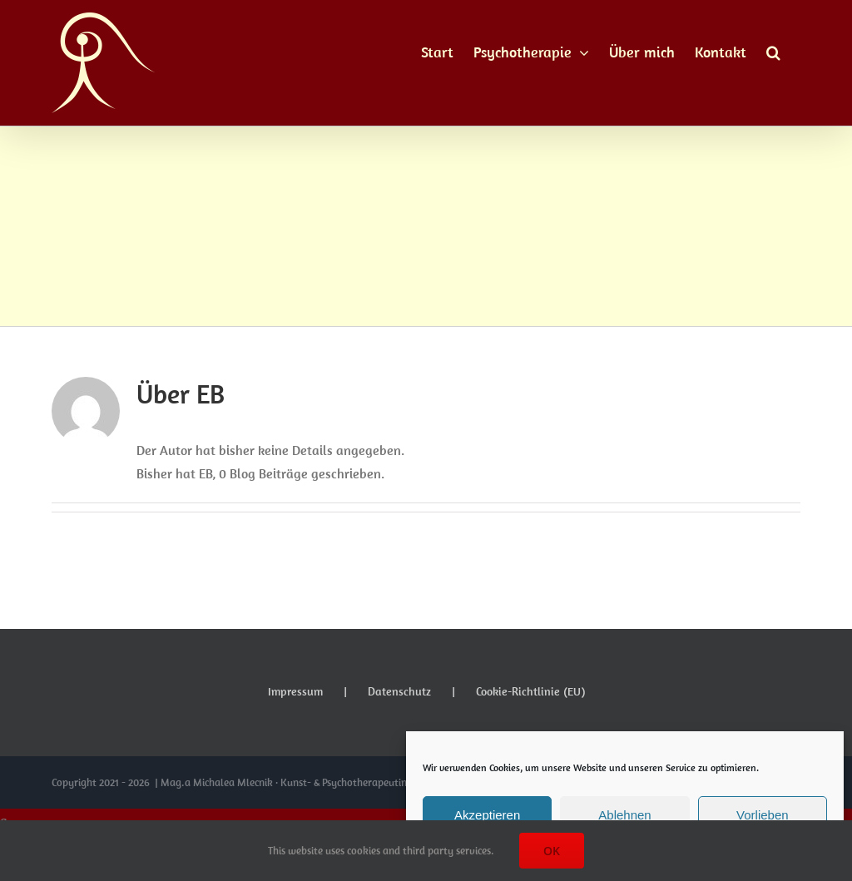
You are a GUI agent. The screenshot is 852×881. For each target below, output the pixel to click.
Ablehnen (624, 815)
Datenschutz (399, 691)
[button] (773, 52)
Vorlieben (762, 815)
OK (551, 851)
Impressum (295, 691)
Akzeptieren (487, 815)
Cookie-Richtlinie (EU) (530, 691)
